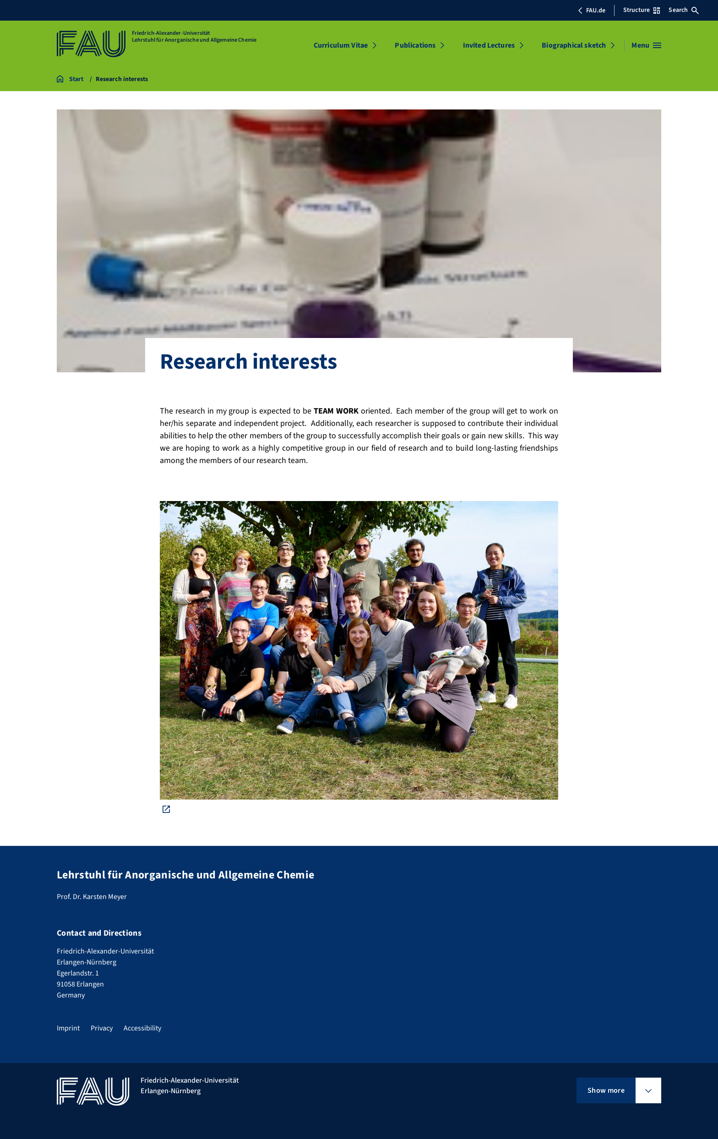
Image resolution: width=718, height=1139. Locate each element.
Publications (415, 45)
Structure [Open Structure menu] (641, 10)
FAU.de (591, 10)
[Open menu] (646, 45)
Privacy (102, 1028)
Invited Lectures (489, 45)
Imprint (68, 1028)
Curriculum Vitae (341, 45)
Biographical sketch (574, 45)
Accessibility (142, 1028)
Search (684, 10)
